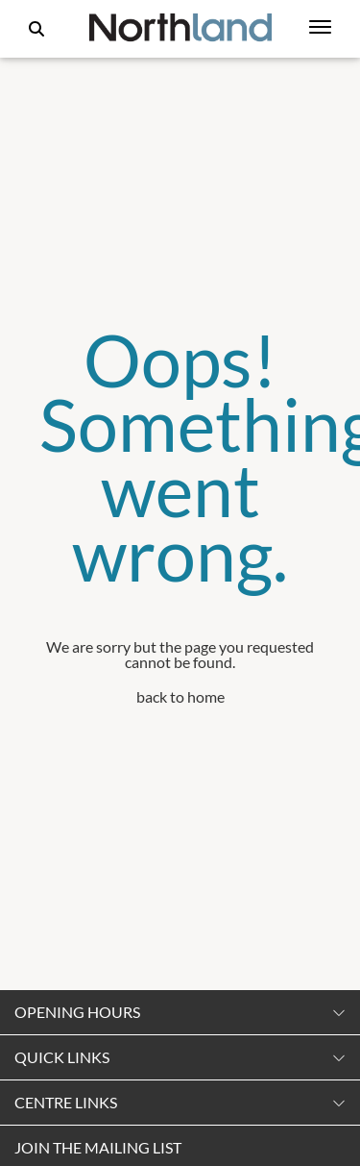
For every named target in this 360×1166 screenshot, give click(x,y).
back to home (180, 696)
